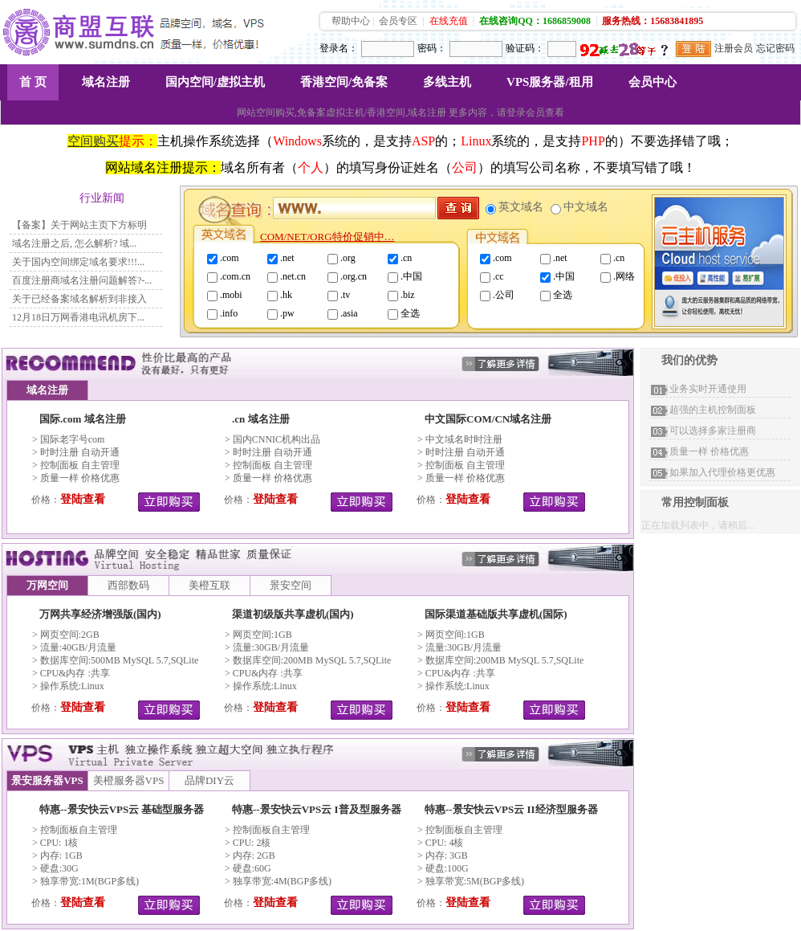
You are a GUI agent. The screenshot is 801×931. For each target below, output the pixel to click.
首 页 (33, 82)
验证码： (525, 48)
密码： (431, 48)
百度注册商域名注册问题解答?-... (82, 280)
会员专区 (398, 21)
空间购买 (93, 141)
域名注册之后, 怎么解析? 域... (74, 243)
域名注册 (106, 82)
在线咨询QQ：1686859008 (535, 21)
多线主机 (447, 82)
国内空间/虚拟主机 (215, 82)
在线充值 (448, 21)
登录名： (338, 48)
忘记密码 (775, 48)
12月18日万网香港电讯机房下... (78, 317)
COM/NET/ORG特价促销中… (327, 237)
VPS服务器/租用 (549, 82)
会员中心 (652, 82)
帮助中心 (350, 21)
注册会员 (733, 48)
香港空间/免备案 (344, 82)
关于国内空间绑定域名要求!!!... (78, 261)
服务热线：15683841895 (652, 21)
